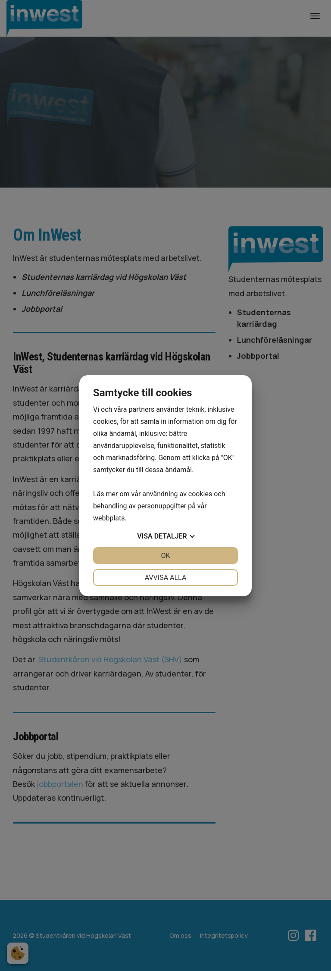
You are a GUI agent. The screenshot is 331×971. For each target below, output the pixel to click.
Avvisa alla (166, 577)
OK (165, 555)
